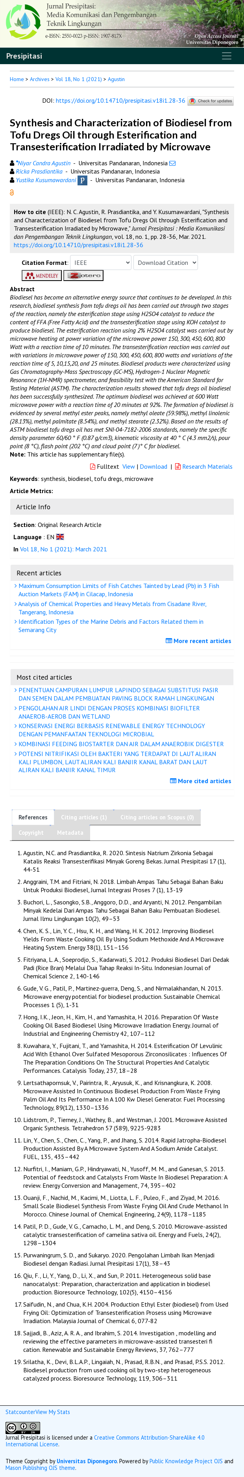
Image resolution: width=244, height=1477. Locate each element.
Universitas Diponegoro (87, 1461)
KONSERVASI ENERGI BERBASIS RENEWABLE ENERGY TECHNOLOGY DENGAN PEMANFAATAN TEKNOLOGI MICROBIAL (111, 730)
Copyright (31, 832)
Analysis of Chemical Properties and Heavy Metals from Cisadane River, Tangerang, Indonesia (112, 608)
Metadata (70, 832)
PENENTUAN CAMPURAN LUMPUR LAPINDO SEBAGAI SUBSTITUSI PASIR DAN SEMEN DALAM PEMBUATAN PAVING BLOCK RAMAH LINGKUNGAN (117, 694)
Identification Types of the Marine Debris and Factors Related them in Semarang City (110, 625)
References (33, 817)
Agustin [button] (116, 79)
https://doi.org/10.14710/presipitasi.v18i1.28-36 (120, 100)
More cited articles (201, 781)
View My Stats (52, 1412)
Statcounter (20, 1412)
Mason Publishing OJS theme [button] (40, 1467)
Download (153, 466)
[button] (12, 192)
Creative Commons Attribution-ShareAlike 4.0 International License (105, 1441)
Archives (40, 79)
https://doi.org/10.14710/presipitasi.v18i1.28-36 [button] (78, 245)
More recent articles (199, 641)
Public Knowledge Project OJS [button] (186, 1461)
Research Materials (204, 466)
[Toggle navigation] (227, 56)
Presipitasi (24, 56)
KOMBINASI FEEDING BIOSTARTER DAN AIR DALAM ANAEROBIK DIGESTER (120, 744)
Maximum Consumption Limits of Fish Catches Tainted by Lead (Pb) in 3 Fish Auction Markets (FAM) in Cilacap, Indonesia (118, 590)
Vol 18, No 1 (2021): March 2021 (63, 549)
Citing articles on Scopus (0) (157, 817)
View (128, 466)
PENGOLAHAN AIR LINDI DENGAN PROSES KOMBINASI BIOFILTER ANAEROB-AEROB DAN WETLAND (108, 712)
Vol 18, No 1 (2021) (78, 79)
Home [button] (17, 79)
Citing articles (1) (84, 817)
